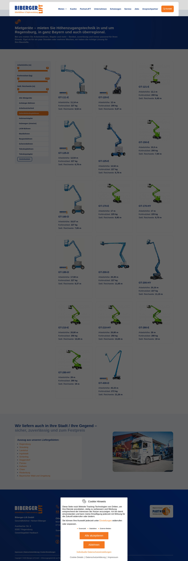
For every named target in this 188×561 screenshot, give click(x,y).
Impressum (113, 557)
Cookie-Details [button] (77, 557)
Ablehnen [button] (94, 544)
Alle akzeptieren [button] (94, 535)
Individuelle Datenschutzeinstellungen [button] (94, 552)
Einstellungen (105, 520)
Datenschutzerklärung (96, 557)
